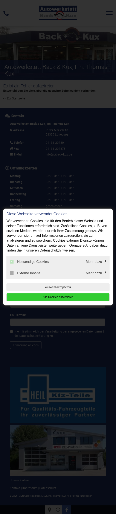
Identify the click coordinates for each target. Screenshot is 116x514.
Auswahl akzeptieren (58, 287)
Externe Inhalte (25, 273)
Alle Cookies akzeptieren (58, 297)
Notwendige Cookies (29, 262)
